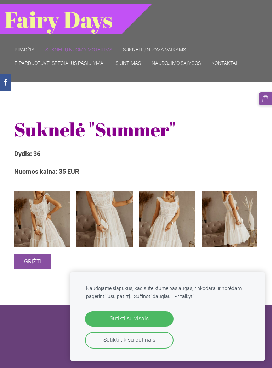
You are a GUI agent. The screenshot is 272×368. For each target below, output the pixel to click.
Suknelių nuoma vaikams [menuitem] (158, 45)
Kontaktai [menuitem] (229, 59)
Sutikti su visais (129, 318)
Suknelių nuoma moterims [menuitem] (83, 45)
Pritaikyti (184, 297)
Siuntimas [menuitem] (132, 59)
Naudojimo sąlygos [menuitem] (180, 59)
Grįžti (32, 253)
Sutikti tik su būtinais (129, 339)
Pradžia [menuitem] (29, 45)
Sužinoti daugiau (152, 297)
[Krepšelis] (266, 98)
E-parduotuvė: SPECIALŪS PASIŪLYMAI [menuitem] (64, 59)
